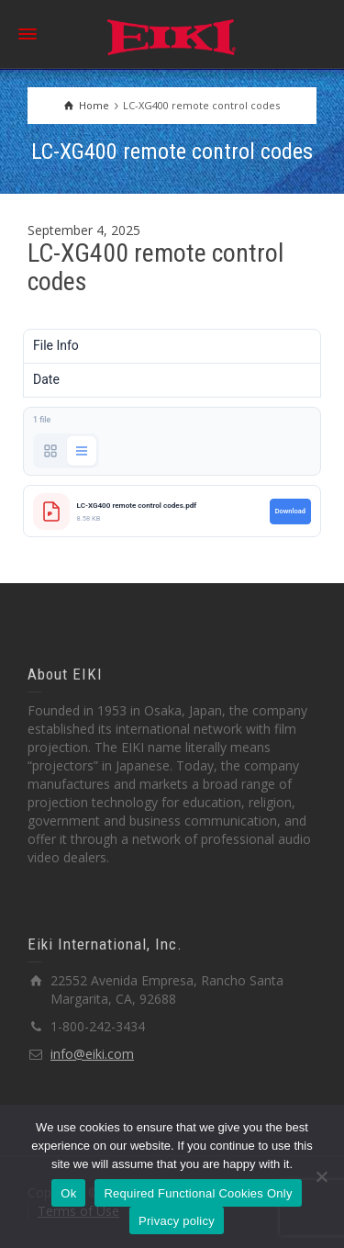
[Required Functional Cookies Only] (321, 1176)
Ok (68, 1193)
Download (290, 511)
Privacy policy (177, 1221)
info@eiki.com (92, 1053)
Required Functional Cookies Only (198, 1193)
